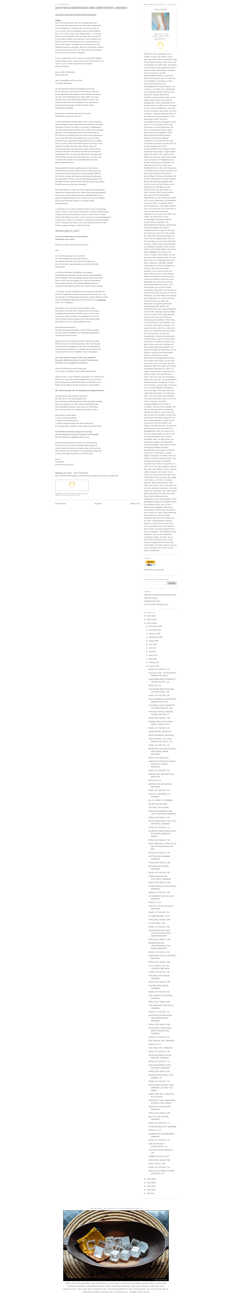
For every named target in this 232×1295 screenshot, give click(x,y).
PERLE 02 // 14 (154, 1044)
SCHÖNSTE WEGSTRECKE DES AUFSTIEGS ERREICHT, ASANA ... (162, 833)
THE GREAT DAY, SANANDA (160, 1048)
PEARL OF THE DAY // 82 (158, 1012)
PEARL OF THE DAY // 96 (158, 695)
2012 (149, 1183)
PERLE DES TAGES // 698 (159, 882)
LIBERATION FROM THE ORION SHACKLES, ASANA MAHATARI (161, 764)
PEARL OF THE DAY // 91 (158, 827)
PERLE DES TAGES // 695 (159, 962)
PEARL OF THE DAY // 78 (158, 1081)
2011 (149, 1186)
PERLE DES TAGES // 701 (159, 817)
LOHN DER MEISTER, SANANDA (162, 1127)
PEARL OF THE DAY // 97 (158, 669)
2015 (149, 619)
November (153, 630)
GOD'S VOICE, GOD (156, 1164)
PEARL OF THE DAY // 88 (158, 892)
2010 (149, 1190)
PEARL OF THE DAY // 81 (158, 1037)
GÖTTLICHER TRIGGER (154, 604)
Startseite (98, 504)
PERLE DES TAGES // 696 (159, 939)
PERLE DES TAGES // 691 (159, 1071)
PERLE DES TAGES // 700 (159, 840)
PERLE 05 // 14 (154, 685)
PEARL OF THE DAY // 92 (158, 790)
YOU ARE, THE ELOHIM (158, 807)
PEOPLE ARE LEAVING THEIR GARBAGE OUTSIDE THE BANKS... (161, 1087)
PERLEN (147, 598)
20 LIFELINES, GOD (156, 923)
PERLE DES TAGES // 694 (159, 982)
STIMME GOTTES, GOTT (158, 1156)
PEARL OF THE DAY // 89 (158, 873)
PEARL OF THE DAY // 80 (158, 1051)
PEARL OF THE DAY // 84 (158, 972)
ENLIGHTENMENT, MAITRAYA (161, 735)
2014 (149, 623)
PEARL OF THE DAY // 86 (158, 927)
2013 (149, 1179)
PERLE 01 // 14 (154, 1130)
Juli (150, 644)
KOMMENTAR (150, 601)
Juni (151, 648)
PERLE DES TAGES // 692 (159, 1024)
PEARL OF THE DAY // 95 (158, 728)
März (151, 659)
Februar (152, 662)
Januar (152, 666)
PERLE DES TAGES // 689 (159, 1160)
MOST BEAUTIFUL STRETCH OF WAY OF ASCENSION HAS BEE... (162, 846)
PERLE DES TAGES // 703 (159, 718)
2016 (149, 616)
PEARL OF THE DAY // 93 (158, 770)
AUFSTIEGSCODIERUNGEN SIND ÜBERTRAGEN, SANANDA (91, 8)
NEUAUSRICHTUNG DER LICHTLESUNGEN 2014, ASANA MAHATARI (159, 933)
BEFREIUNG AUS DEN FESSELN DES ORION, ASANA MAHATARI (162, 751)
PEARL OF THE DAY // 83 (158, 992)
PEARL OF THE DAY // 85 (158, 952)
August (152, 641)
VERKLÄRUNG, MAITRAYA (159, 731)
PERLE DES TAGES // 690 (159, 1113)
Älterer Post (135, 504)
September (153, 637)
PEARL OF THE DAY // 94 (158, 745)
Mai (150, 651)
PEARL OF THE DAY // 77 (158, 1123)
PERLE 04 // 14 (154, 780)
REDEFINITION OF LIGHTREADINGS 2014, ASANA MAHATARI (159, 945)
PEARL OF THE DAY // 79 (158, 1061)
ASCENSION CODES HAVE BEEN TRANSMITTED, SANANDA (159, 1030)
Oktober (152, 634)
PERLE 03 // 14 (154, 902)
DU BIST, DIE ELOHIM (157, 804)
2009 (149, 1193)
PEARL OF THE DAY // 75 (158, 1167)
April (151, 655)
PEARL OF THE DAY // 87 (158, 912)
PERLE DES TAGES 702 (158, 758)
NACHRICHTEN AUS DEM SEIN (70, 495)
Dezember (153, 626)
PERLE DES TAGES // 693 (159, 1002)
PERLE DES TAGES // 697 (159, 920)
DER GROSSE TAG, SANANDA (161, 1041)
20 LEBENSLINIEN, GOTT (159, 916)
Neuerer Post (60, 504)
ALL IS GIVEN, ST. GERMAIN (160, 800)
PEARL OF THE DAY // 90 (158, 853)
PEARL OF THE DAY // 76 (158, 1140)
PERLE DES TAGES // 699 (159, 863)
